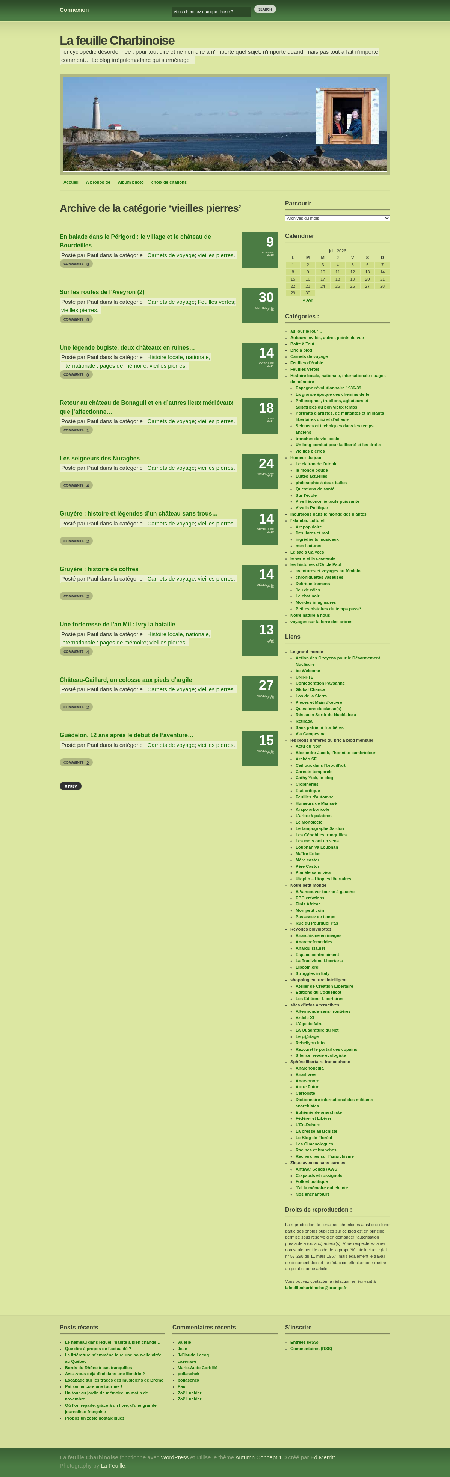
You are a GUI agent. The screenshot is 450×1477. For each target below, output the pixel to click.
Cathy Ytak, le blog (314, 777)
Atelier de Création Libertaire (324, 986)
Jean (182, 1348)
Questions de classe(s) (318, 708)
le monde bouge (312, 470)
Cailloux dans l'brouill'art (321, 765)
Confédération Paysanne (320, 683)
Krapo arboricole (312, 809)
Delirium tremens (313, 583)
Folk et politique (312, 1181)
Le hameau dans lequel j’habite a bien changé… (112, 1342)
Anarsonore (307, 1081)
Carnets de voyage (171, 255)
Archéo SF (306, 759)
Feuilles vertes (216, 302)
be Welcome (308, 670)
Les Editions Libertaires (319, 998)
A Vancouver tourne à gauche (325, 891)
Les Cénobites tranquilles (321, 835)
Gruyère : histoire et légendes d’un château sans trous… (139, 513)
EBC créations (310, 898)
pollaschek (188, 1373)
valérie (184, 1342)
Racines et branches (316, 1150)
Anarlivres (306, 1074)
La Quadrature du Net (317, 1030)
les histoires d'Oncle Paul (315, 564)
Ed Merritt (323, 1457)
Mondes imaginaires (316, 602)
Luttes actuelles (312, 476)
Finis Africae (308, 904)
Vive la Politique (312, 507)
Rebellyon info (310, 1043)
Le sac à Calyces (307, 552)
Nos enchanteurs (313, 1194)
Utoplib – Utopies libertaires (324, 879)
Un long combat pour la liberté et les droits (338, 444)
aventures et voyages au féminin (328, 571)
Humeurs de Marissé (316, 803)
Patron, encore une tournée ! (93, 1386)
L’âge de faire (309, 1023)
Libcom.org (307, 967)
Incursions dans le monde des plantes (328, 514)
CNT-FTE (304, 677)
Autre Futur (307, 1087)
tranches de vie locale (317, 438)
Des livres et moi (312, 533)
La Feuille (113, 1465)
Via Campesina (310, 734)
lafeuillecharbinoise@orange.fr (316, 1287)
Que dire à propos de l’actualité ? (98, 1348)
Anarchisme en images (318, 935)
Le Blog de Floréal (314, 1137)
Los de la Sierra (311, 696)
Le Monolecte (309, 822)
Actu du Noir (308, 746)
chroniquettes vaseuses (319, 577)
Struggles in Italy (312, 973)
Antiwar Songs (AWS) (317, 1169)
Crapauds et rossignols (319, 1175)
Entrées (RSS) (304, 1342)
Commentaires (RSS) (311, 1348)
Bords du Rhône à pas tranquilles (98, 1367)
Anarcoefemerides (314, 942)
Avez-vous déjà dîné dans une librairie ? (105, 1373)
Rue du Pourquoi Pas (317, 923)
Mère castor (307, 860)
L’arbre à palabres (314, 815)
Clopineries (307, 784)
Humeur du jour (306, 457)
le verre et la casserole (312, 558)
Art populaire (309, 527)
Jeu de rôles (308, 590)
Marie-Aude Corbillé (197, 1367)
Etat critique (308, 790)
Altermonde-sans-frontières (323, 1011)
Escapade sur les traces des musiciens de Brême (114, 1380)
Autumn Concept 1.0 (261, 1457)
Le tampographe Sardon (320, 828)
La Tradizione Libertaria (319, 960)
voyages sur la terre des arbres (321, 621)
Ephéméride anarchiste (319, 1112)
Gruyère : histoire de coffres (99, 569)
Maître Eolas (308, 853)
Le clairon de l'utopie (316, 464)
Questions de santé (315, 489)
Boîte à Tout (302, 344)
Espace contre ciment (317, 954)
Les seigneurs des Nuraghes (100, 458)
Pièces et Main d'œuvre (319, 702)
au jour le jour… (306, 331)
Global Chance (310, 689)
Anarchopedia (310, 1068)
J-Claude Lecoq (193, 1355)
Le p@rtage (307, 1036)
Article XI (305, 1017)
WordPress (175, 1457)
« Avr (308, 300)
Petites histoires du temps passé (328, 608)
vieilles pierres (216, 255)
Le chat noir (307, 596)
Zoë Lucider (189, 1393)
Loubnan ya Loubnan (317, 847)
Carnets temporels (314, 771)
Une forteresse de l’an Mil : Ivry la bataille (117, 624)
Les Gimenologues (314, 1144)
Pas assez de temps (315, 916)
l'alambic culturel (307, 520)
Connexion (74, 9)
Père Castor (307, 866)
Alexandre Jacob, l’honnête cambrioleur (336, 752)
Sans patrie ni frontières (320, 727)
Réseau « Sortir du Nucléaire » (326, 714)
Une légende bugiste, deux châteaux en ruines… (127, 347)
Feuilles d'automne (315, 797)
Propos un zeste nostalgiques (95, 1418)
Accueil (71, 182)
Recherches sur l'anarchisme (325, 1156)
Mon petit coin (310, 910)
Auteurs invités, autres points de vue (327, 337)
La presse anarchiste (316, 1131)
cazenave (187, 1361)
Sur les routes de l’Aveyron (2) (102, 292)
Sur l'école (306, 495)
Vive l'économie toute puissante (327, 501)
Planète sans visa (313, 872)
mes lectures (308, 545)
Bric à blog (301, 350)
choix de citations (169, 182)
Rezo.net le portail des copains (326, 1049)
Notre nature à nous (310, 615)
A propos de (98, 182)
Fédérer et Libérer (313, 1118)
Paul (182, 1386)
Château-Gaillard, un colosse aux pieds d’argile (126, 680)
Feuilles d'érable (306, 363)
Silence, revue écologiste (321, 1055)
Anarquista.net (310, 948)
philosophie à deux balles (321, 482)
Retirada (304, 721)
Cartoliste (305, 1093)
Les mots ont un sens (317, 841)
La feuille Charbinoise (117, 40)
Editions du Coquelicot (318, 992)
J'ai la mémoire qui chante (322, 1188)
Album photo (131, 182)
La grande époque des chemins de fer (333, 394)
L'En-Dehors (308, 1124)
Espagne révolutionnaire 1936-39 (328, 388)
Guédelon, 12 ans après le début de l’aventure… (127, 735)
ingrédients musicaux (317, 539)
